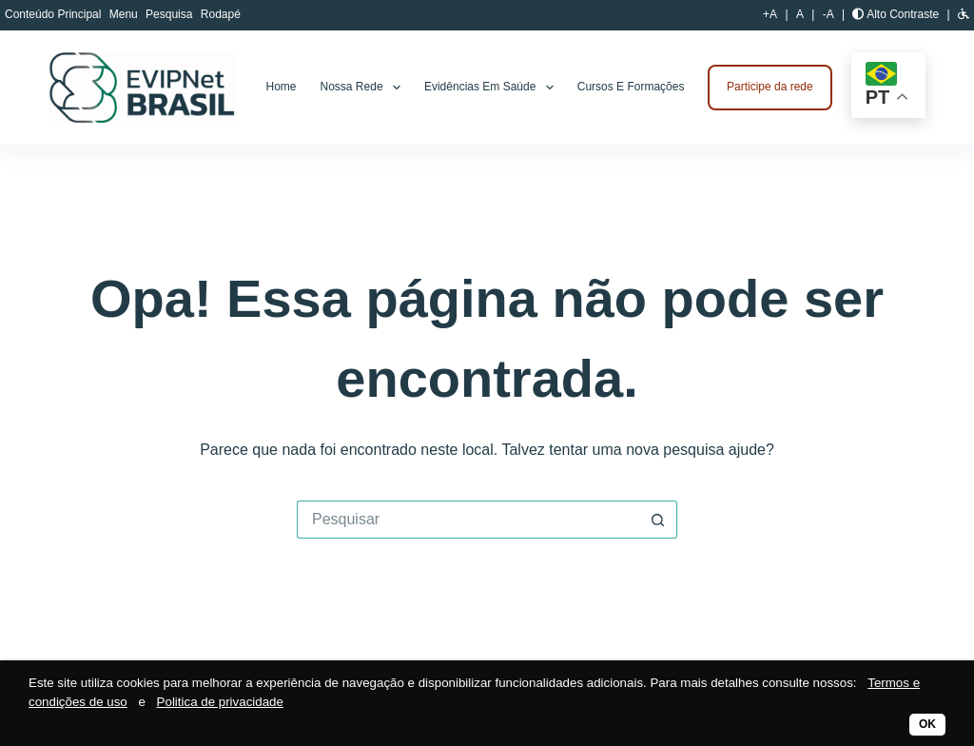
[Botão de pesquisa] (658, 520)
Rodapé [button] (221, 14)
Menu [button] (125, 14)
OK (927, 724)
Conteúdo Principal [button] (55, 14)
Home (281, 86)
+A (770, 14)
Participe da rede (770, 86)
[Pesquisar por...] (468, 520)
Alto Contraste (895, 14)
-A (828, 14)
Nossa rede (364, 87)
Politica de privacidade (220, 702)
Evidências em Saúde (492, 87)
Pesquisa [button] (171, 14)
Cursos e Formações (631, 86)
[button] (963, 14)
